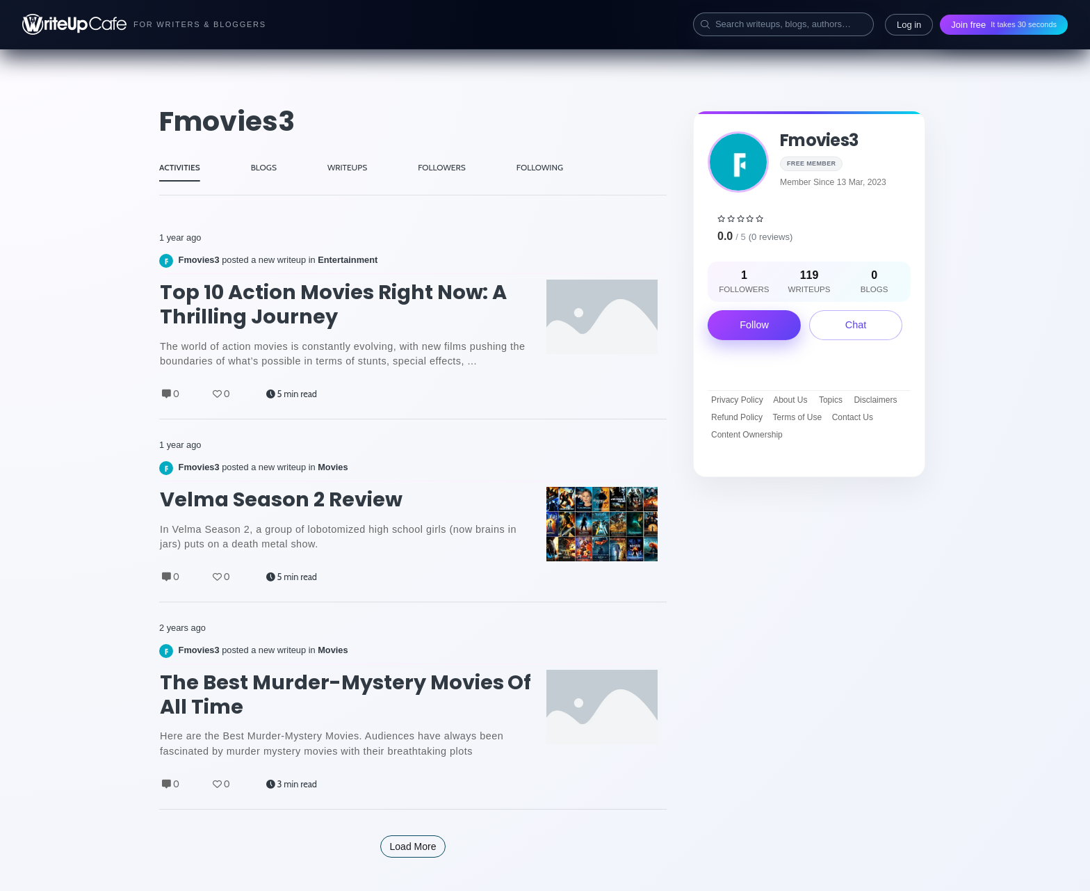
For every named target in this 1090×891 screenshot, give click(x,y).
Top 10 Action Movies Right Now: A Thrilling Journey (333, 304)
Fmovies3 (819, 140)
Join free (1004, 24)
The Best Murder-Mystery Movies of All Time (345, 695)
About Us (790, 400)
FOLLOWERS (442, 167)
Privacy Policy (737, 400)
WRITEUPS (347, 167)
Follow (754, 324)
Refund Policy (737, 417)
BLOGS (264, 167)
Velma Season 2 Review (281, 500)
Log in (909, 24)
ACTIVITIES (179, 167)
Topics (831, 400)
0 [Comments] (170, 394)
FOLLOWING (539, 167)
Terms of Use (797, 417)
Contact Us (852, 417)
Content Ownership (747, 435)
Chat (855, 324)
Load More (413, 846)
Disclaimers (875, 400)
